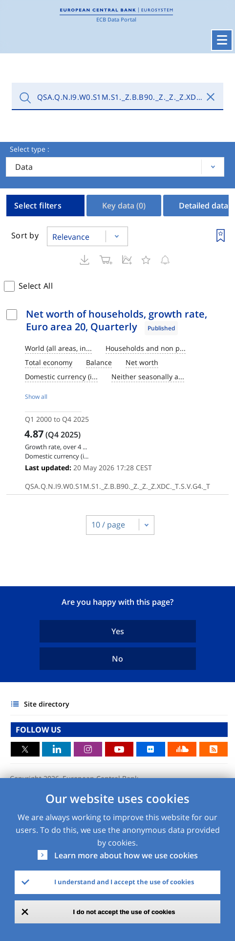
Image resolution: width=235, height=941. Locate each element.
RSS (213, 749)
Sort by (25, 235)
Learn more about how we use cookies (126, 855)
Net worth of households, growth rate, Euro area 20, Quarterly (116, 320)
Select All (36, 285)
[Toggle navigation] (222, 40)
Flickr (150, 749)
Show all (36, 396)
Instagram (88, 749)
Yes (117, 631)
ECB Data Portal (116, 19)
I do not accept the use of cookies (124, 912)
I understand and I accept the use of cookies (124, 881)
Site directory (46, 704)
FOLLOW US (38, 729)
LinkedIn (56, 749)
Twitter (25, 749)
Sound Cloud (182, 749)
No (117, 658)
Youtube (119, 749)
